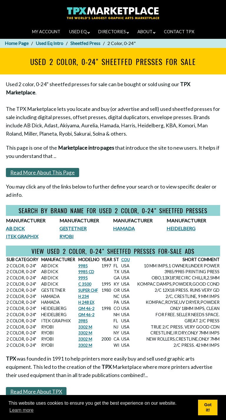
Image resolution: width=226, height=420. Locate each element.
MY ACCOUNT (46, 31)
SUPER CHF (88, 290)
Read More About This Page (42, 172)
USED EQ (79, 31)
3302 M (85, 327)
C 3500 (84, 284)
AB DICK (15, 228)
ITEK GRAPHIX (22, 236)
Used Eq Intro (49, 43)
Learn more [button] (21, 410)
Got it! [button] (208, 407)
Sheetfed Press (85, 43)
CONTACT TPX (179, 31)
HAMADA (124, 228)
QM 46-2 (86, 308)
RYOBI (66, 236)
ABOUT (146, 31)
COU (125, 259)
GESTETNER (73, 228)
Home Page (17, 43)
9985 (83, 266)
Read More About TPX (36, 392)
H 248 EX (86, 302)
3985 (83, 321)
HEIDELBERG (181, 228)
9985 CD (86, 271)
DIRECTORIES (113, 31)
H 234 (83, 296)
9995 (83, 278)
